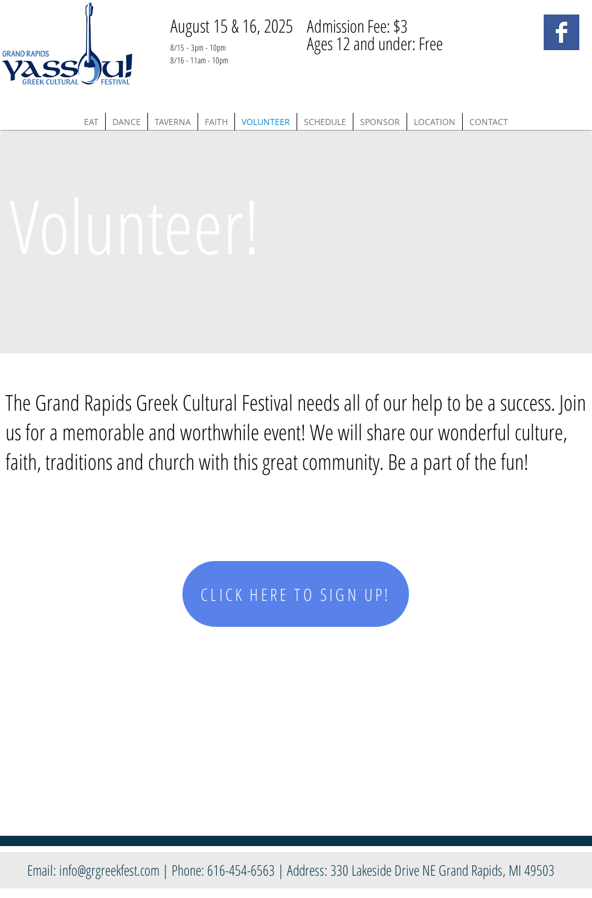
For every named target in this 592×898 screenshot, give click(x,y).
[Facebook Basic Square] (561, 32)
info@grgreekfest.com (109, 870)
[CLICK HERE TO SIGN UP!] (295, 594)
